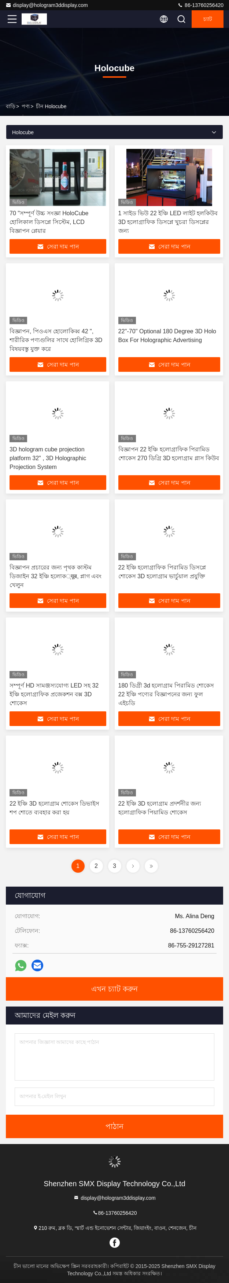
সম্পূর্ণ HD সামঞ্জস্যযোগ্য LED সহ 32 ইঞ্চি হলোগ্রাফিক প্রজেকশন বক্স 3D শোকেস (54, 694)
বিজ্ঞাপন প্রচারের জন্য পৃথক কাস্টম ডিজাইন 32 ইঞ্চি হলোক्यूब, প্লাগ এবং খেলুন (55, 576)
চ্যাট (207, 19)
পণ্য (26, 106)
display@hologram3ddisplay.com (46, 5)
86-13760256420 (200, 5)
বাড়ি (10, 106)
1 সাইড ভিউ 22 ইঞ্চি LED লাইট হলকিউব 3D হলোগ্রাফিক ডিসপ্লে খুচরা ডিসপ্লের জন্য (168, 222)
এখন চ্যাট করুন (114, 989)
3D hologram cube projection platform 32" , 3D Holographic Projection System (48, 458)
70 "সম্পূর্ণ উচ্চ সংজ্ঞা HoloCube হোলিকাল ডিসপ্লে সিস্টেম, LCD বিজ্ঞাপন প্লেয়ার (49, 222)
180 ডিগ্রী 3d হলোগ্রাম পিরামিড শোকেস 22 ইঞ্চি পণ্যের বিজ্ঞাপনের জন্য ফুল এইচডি (166, 694)
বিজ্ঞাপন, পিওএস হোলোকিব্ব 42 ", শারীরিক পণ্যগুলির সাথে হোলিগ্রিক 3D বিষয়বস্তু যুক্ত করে (56, 340)
